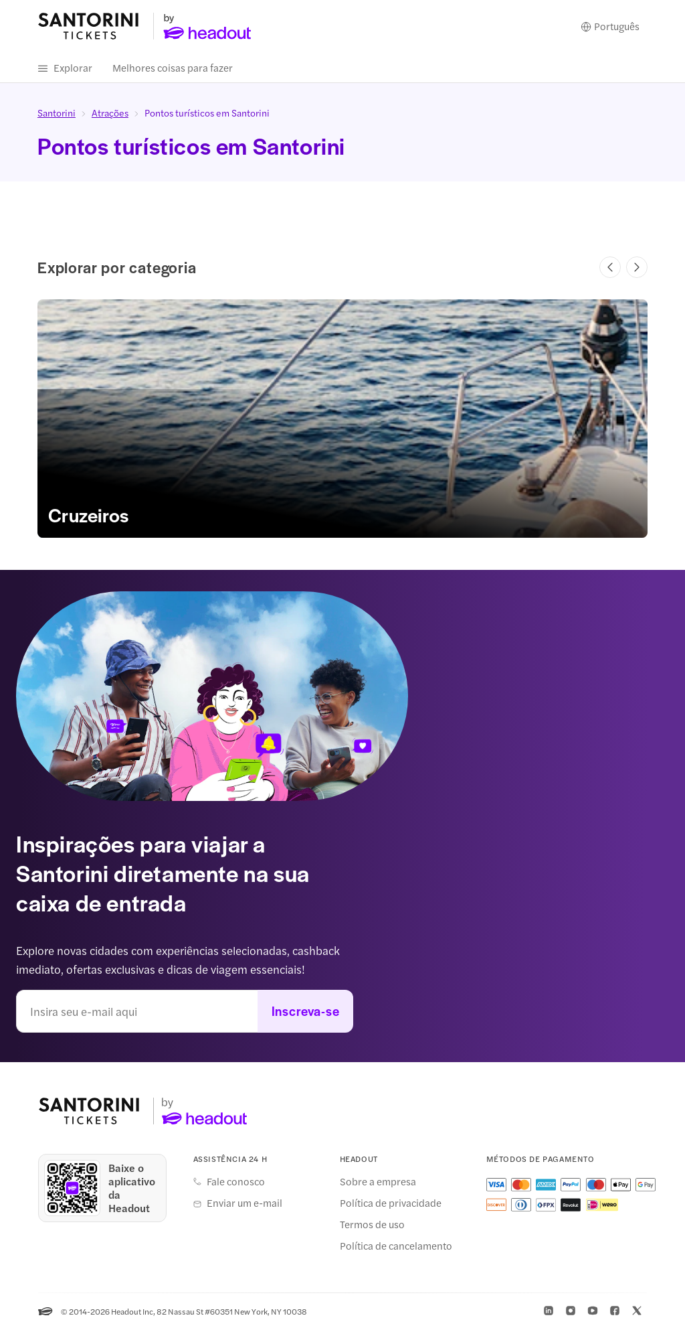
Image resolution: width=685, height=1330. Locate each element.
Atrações (110, 113)
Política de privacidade (391, 1203)
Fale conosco (236, 1182)
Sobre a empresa (378, 1182)
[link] (342, 419)
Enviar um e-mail (244, 1203)
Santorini (56, 113)
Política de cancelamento (396, 1246)
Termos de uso (372, 1225)
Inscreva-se (306, 1012)
